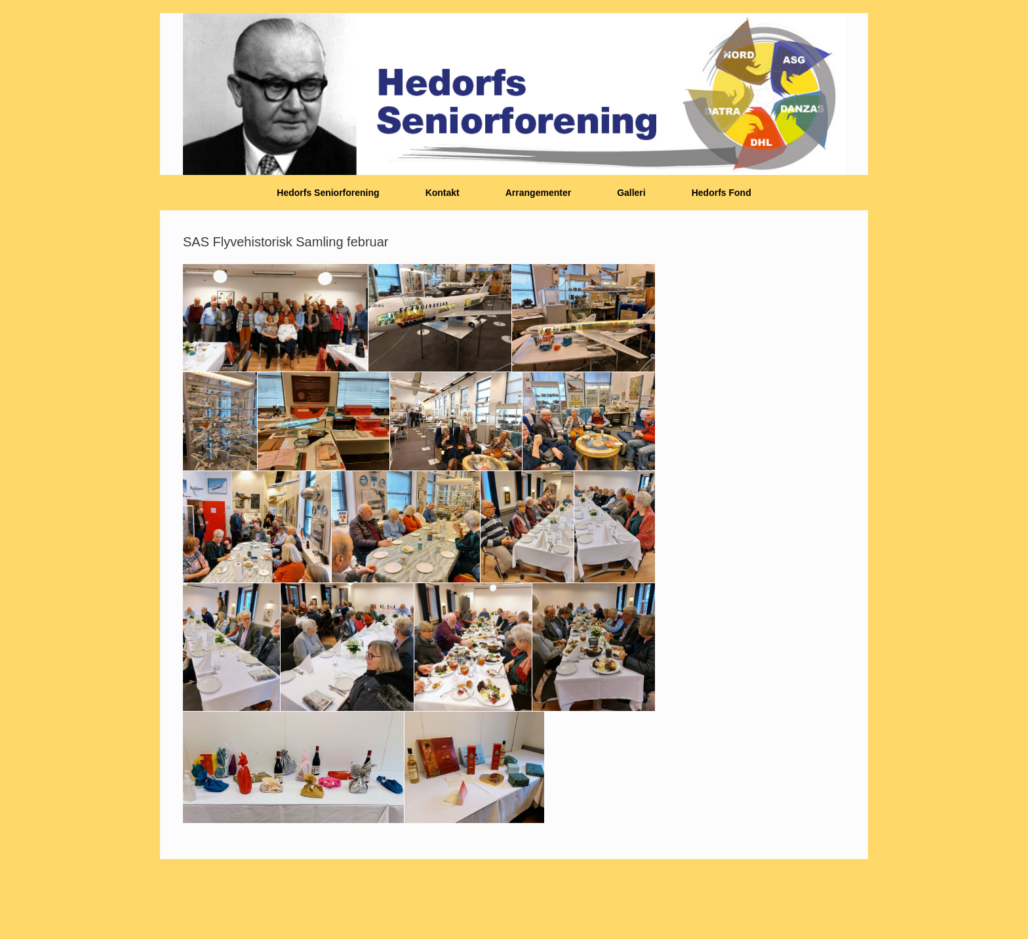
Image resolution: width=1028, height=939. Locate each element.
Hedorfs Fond (721, 192)
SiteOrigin (509, 900)
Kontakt (442, 192)
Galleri (631, 192)
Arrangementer (538, 192)
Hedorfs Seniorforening (328, 192)
